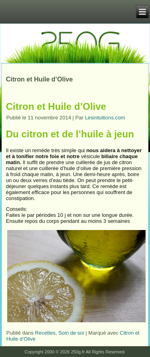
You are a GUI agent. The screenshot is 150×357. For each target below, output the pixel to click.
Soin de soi (71, 333)
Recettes (45, 333)
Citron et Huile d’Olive (56, 106)
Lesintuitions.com (105, 118)
